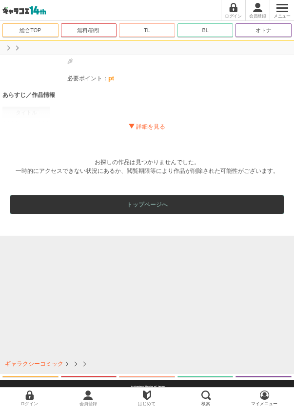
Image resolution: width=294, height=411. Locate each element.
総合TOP (30, 30)
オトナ (263, 30)
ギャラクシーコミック (34, 363)
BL (205, 30)
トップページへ (147, 204)
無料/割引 (88, 30)
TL (147, 30)
